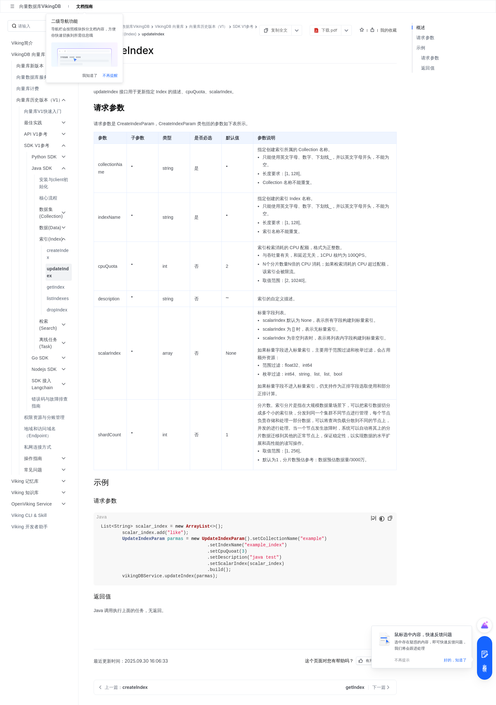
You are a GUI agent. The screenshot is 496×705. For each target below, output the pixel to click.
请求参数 (425, 37)
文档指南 (84, 6)
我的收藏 (388, 30)
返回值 (428, 67)
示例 (420, 47)
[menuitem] (40, 77)
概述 (420, 27)
